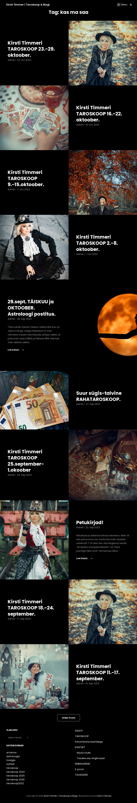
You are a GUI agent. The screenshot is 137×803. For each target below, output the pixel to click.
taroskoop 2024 (15, 771)
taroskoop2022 (15, 783)
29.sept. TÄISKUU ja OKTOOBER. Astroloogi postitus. (32, 307)
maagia (10, 760)
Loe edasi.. (16, 350)
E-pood (79, 769)
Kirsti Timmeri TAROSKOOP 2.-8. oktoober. (97, 243)
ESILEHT (79, 730)
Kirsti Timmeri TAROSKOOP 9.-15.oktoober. (26, 178)
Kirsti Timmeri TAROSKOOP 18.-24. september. (31, 607)
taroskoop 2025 (15, 775)
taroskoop (12, 768)
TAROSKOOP (82, 736)
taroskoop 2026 (15, 779)
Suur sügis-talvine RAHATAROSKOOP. (99, 396)
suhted (10, 764)
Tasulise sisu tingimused (91, 758)
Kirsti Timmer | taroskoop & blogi (28, 4)
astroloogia (13, 756)
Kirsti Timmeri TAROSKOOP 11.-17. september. (98, 672)
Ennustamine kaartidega (89, 741)
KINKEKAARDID (82, 763)
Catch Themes (103, 795)
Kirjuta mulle (84, 752)
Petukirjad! (89, 522)
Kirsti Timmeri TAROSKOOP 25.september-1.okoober (26, 460)
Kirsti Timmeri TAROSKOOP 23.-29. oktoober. (31, 49)
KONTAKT (80, 747)
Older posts (68, 717)
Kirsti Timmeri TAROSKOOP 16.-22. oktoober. (99, 113)
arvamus (11, 752)
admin (11, 60)
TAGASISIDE (81, 774)
